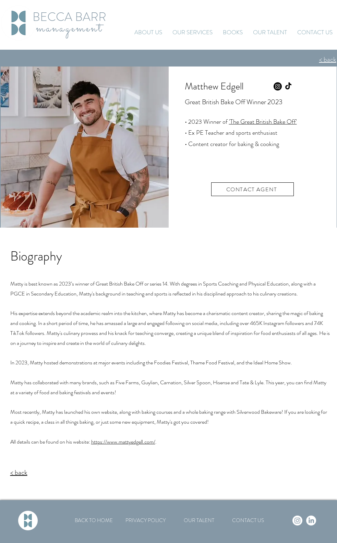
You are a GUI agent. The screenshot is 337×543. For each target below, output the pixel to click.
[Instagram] (278, 86)
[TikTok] (288, 86)
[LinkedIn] (311, 521)
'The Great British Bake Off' (263, 121)
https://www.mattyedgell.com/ (123, 442)
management (69, 28)
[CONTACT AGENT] (252, 189)
